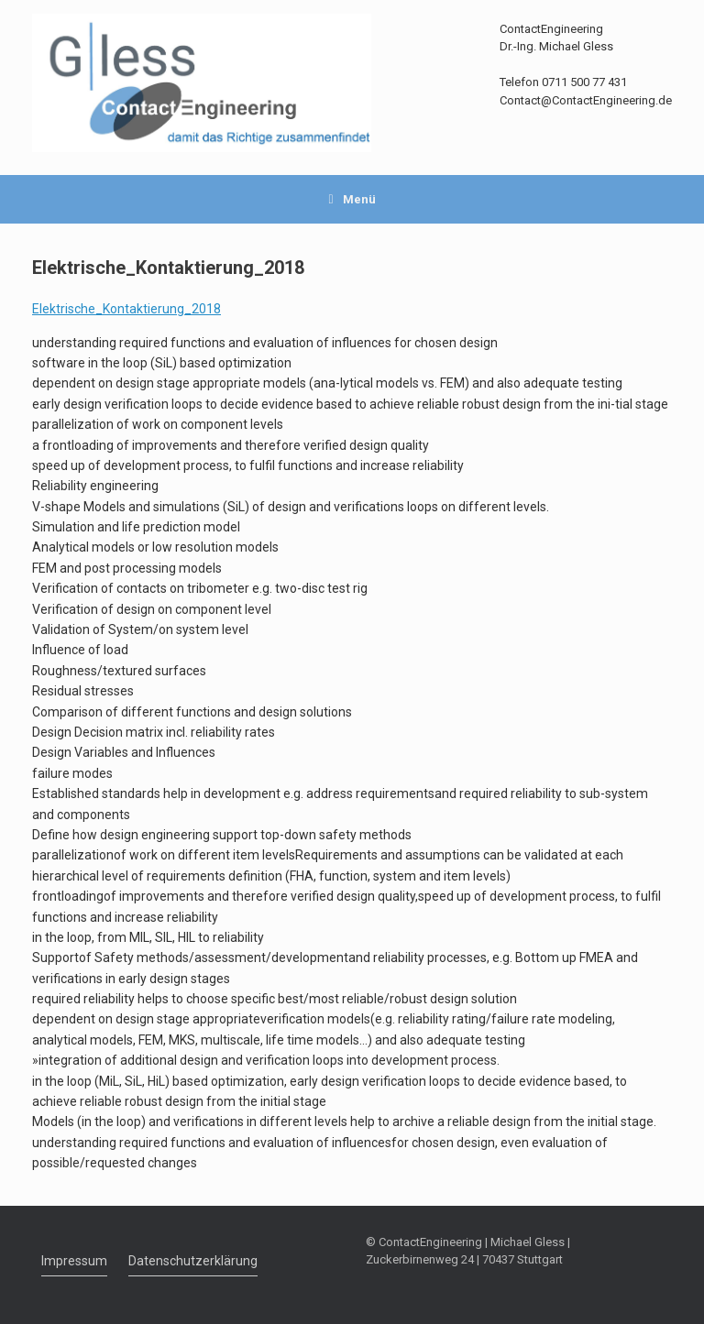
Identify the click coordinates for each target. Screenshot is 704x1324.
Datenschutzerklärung (193, 1260)
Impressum (74, 1260)
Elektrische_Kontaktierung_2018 (126, 308)
